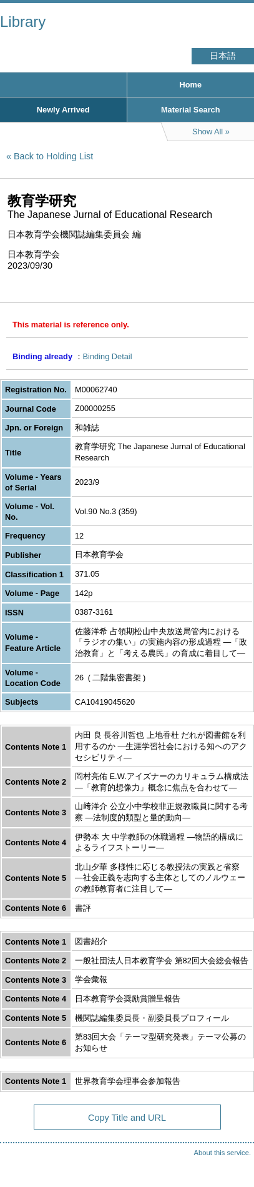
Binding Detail (107, 356)
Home (190, 84)
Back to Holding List (53, 156)
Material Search (190, 109)
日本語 (223, 56)
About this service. (222, 1152)
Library (23, 21)
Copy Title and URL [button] (127, 1118)
